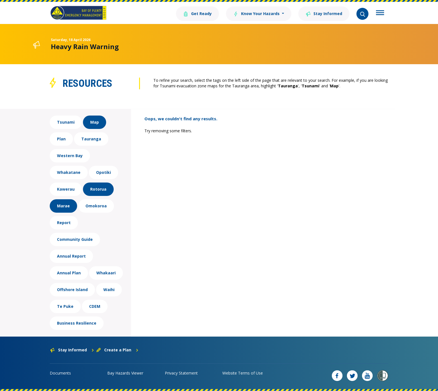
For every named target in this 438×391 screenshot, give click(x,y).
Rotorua (98, 189)
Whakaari (106, 272)
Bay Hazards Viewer (125, 373)
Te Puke (65, 306)
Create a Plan (117, 349)
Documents (60, 373)
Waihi (109, 289)
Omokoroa (96, 205)
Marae (63, 205)
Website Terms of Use (242, 373)
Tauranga (91, 138)
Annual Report (71, 256)
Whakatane (68, 172)
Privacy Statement (181, 373)
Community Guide (75, 239)
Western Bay (70, 155)
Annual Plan (69, 272)
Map (94, 122)
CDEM (94, 306)
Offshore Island (72, 289)
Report (64, 222)
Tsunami (66, 122)
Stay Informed (324, 13)
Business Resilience (76, 323)
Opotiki (103, 172)
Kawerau (66, 189)
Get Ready (197, 13)
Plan (61, 138)
